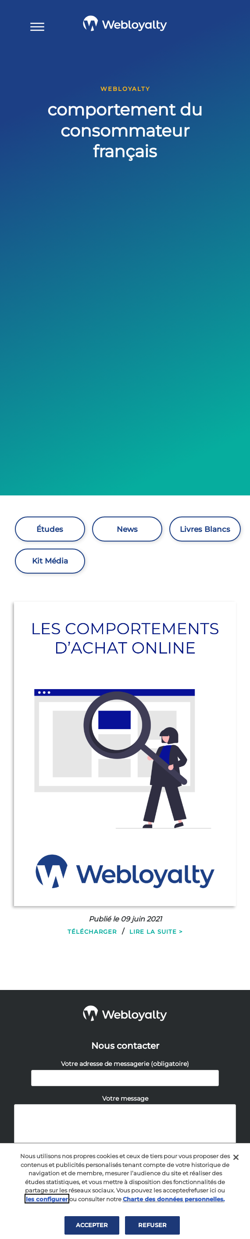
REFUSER (152, 1226)
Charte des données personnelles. (174, 1200)
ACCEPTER (92, 1226)
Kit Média (50, 560)
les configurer (47, 1200)
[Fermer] (236, 1159)
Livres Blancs (205, 529)
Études (49, 529)
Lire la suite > (156, 931)
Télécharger (92, 931)
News (127, 529)
